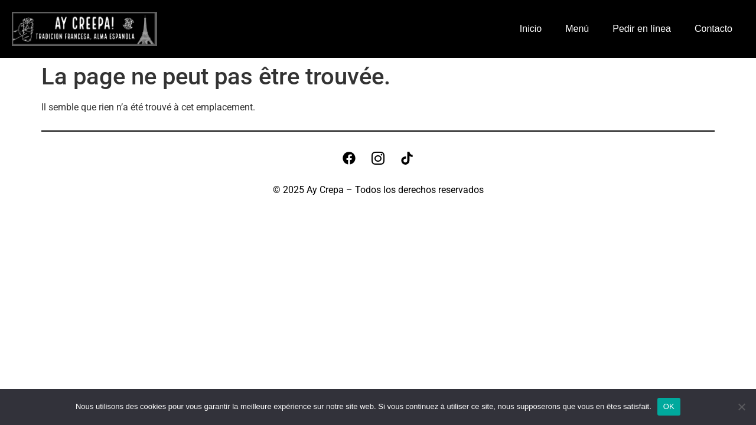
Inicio (531, 29)
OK (668, 406)
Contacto (713, 29)
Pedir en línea (641, 29)
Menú (577, 29)
